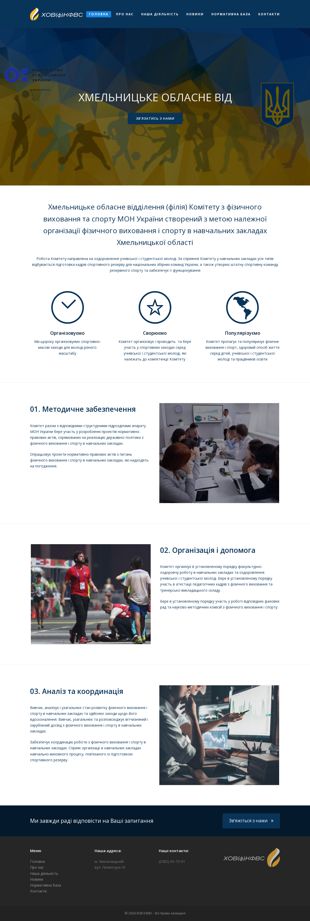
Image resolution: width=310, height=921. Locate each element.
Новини (36, 879)
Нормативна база (45, 885)
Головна (37, 861)
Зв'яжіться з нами (251, 821)
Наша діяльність (44, 873)
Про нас (37, 867)
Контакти (38, 891)
